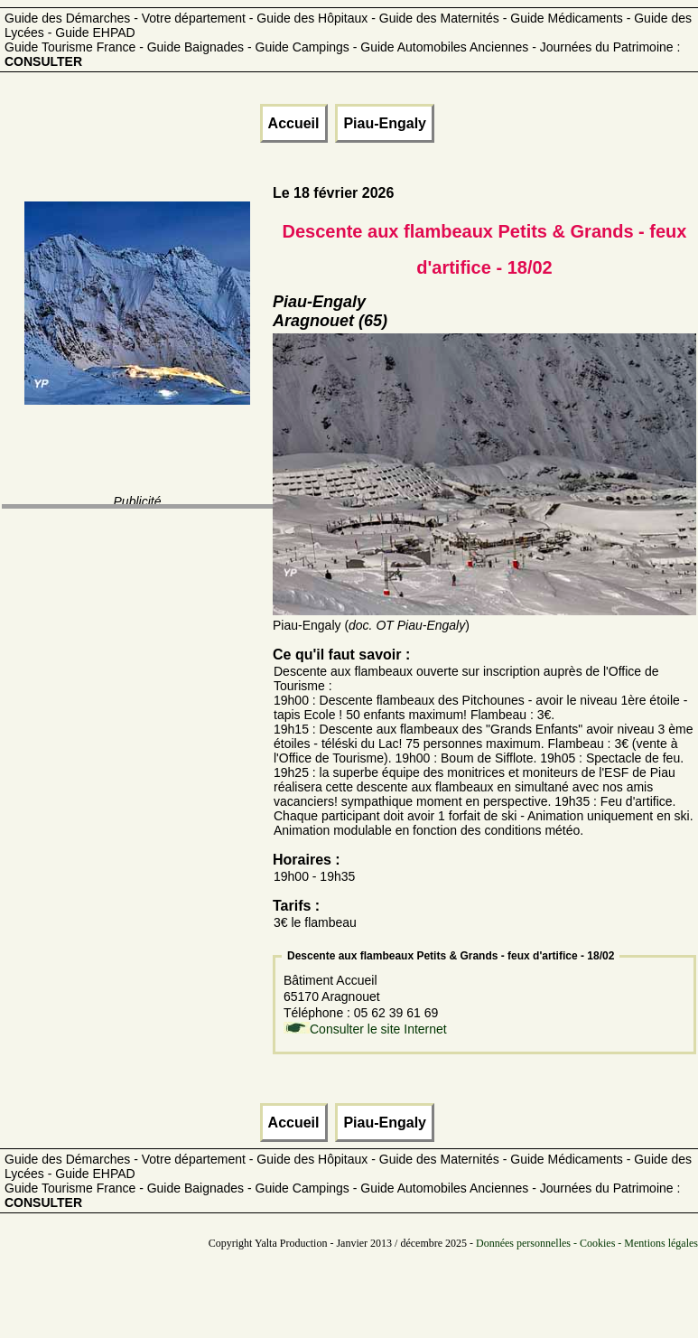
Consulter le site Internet (378, 1029)
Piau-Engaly (384, 123)
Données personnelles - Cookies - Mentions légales (587, 1243)
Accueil (294, 123)
